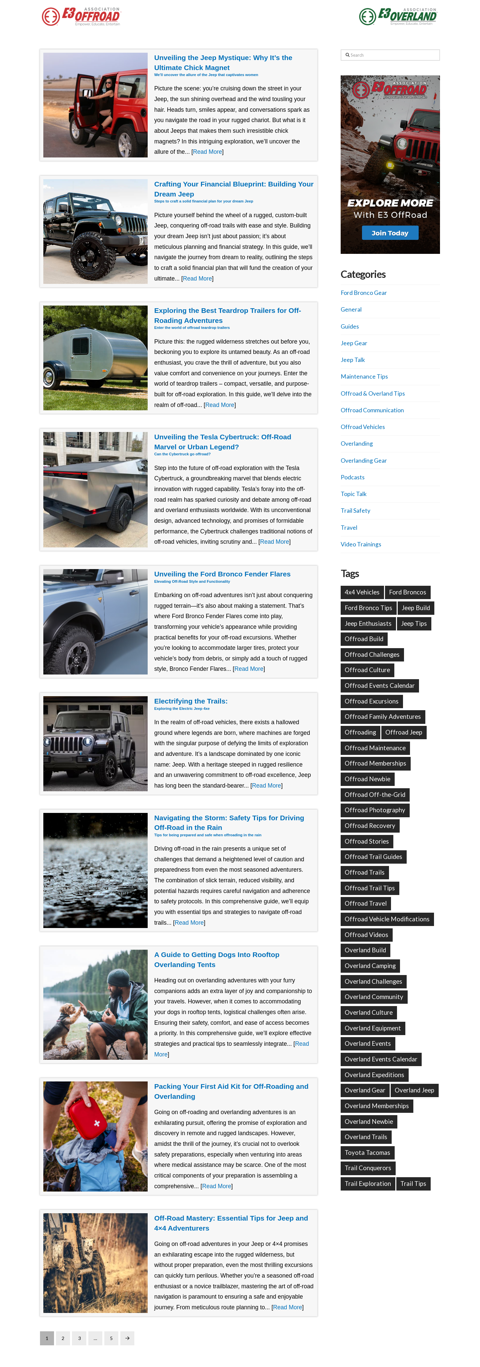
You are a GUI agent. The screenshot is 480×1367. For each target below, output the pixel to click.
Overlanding (357, 443)
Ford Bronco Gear (364, 292)
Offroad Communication (372, 410)
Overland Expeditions (374, 1074)
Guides (350, 326)
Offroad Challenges (372, 654)
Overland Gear (365, 1090)
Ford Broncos (407, 592)
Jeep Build (416, 607)
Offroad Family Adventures (383, 716)
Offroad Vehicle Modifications (387, 919)
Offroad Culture (367, 669)
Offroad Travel (366, 903)
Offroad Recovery (370, 825)
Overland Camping (370, 965)
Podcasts (353, 477)
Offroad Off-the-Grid (375, 794)
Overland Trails (366, 1137)
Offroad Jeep (403, 732)
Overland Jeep (414, 1090)
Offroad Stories (367, 841)
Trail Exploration (368, 1183)
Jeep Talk (353, 359)
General (351, 309)
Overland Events (368, 1043)
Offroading (360, 732)
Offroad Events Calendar (380, 685)
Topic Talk (354, 493)
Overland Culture (369, 1012)
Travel (349, 527)
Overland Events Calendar (381, 1059)
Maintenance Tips (364, 376)
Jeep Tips (414, 623)
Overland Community (374, 996)
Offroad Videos (366, 934)
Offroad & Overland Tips (373, 393)
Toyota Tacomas (367, 1152)
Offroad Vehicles (363, 426)
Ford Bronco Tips (368, 607)
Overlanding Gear (364, 460)
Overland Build (365, 950)
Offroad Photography (375, 810)
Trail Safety (355, 510)
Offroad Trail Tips (370, 888)
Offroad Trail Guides (373, 856)
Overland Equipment (373, 1028)
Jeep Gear (354, 343)
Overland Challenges (373, 981)
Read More (207, 151)
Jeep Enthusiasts (368, 623)
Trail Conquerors (368, 1168)
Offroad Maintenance (375, 748)
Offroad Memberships (375, 763)
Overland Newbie (369, 1121)
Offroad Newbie (367, 779)
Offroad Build (364, 638)
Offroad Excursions (372, 701)
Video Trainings (361, 544)
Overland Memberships (377, 1105)
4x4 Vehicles (362, 592)
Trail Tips (413, 1183)
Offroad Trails (365, 872)
